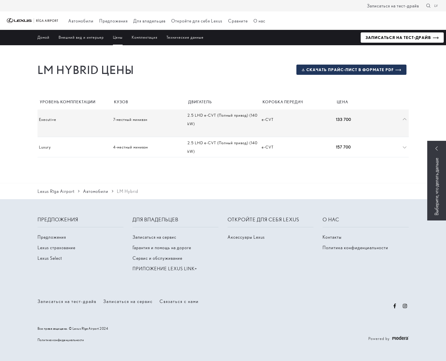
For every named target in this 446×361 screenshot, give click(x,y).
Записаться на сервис (154, 237)
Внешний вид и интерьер (81, 37)
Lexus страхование (56, 247)
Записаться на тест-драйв (393, 5)
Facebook (394, 306)
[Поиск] (428, 6)
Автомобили (81, 20)
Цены (118, 37)
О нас (259, 20)
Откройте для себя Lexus (196, 20)
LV (436, 5)
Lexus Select (50, 258)
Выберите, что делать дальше (436, 186)
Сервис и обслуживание (157, 258)
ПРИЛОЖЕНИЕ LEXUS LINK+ (165, 268)
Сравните (238, 20)
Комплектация (144, 37)
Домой (43, 37)
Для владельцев (149, 20)
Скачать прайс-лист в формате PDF (347, 69)
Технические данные (185, 37)
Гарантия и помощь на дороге (162, 247)
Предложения (113, 20)
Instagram (405, 306)
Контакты (332, 237)
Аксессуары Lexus (246, 237)
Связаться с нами (179, 301)
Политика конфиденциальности (355, 247)
